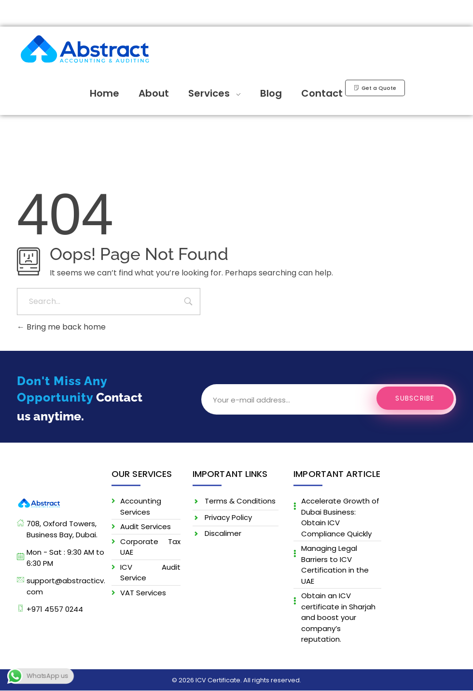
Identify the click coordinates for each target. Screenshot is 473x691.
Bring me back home (61, 326)
